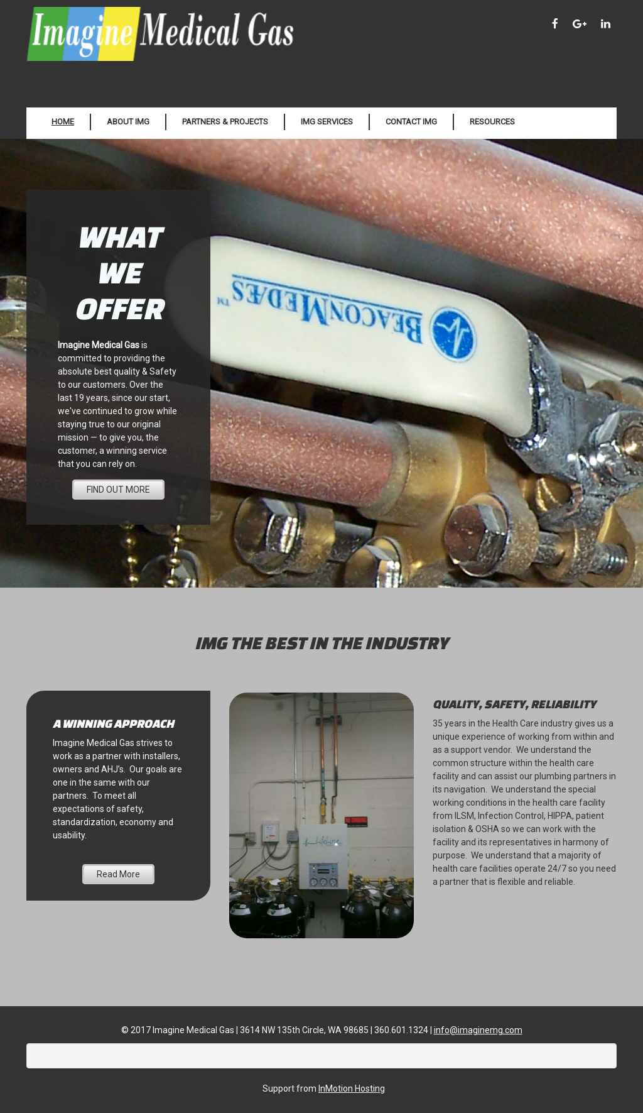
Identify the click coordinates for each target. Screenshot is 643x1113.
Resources (492, 121)
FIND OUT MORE (118, 490)
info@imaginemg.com (478, 1030)
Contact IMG (411, 121)
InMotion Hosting (351, 1088)
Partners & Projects (225, 121)
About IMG (128, 121)
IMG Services (327, 121)
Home (62, 121)
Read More (118, 874)
